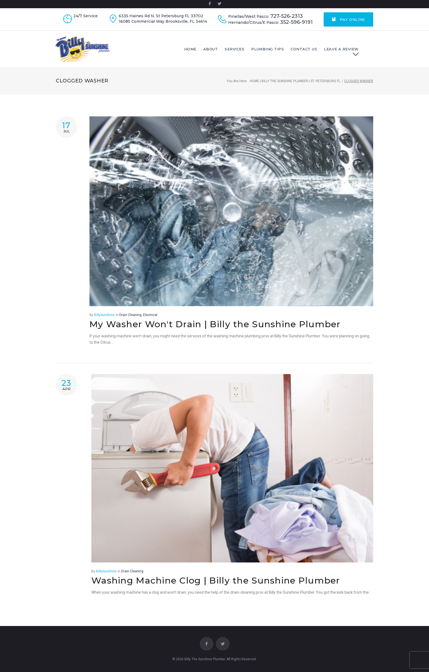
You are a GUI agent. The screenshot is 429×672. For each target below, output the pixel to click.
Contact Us (314, 50)
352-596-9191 (296, 22)
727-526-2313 (286, 16)
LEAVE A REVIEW (354, 51)
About (221, 50)
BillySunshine (104, 317)
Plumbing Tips (278, 50)
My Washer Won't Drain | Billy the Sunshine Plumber (215, 326)
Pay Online (348, 19)
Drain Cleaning (130, 317)
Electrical (150, 317)
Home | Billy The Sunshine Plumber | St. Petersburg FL (295, 83)
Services (245, 50)
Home (201, 50)
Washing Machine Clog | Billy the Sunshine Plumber (215, 582)
